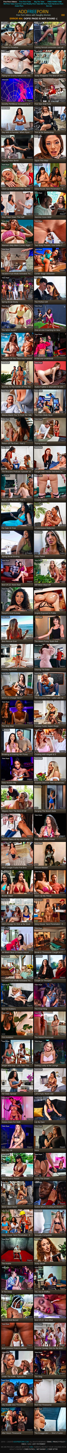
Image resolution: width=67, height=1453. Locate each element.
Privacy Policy (59, 1442)
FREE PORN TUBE (54, 2)
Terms (49, 1442)
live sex (49, 6)
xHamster (5, 80)
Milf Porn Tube (46, 4)
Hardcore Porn (57, 4)
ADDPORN (33, 11)
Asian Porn (19, 6)
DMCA (24, 1444)
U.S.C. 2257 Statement (36, 1444)
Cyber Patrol (29, 1449)
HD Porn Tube (9, 4)
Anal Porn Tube (20, 4)
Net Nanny (41, 1449)
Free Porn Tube (25, 2)
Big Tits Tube (39, 2)
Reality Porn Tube (33, 4)
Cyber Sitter (52, 1449)
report (29, 44)
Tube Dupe (5, 23)
